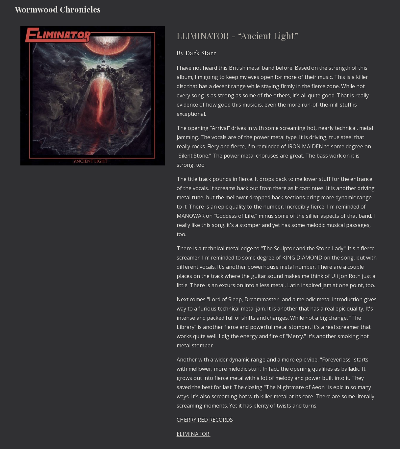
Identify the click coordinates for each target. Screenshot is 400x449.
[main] (277, 233)
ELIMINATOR (194, 433)
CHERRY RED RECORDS (205, 419)
